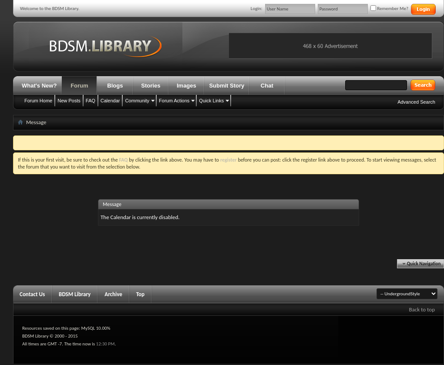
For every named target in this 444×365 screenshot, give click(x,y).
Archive (113, 294)
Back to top (422, 309)
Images (186, 85)
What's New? (39, 85)
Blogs (115, 85)
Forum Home (38, 100)
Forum (79, 85)
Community (137, 100)
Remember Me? (389, 8)
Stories (150, 85)
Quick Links (211, 100)
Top (140, 294)
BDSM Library (75, 294)
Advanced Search (416, 102)
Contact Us (32, 294)
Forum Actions (174, 100)
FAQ (90, 100)
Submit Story (226, 85)
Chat (267, 85)
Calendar (110, 100)
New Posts (69, 100)
